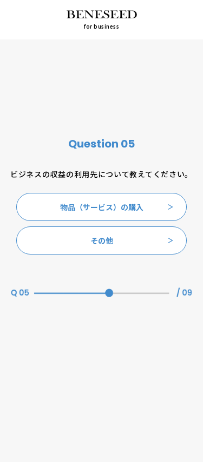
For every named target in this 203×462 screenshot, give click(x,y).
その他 (132, 240)
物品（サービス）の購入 (117, 207)
